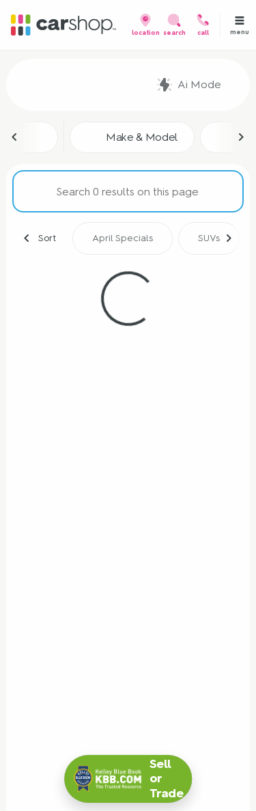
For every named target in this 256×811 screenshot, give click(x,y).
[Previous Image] (15, 137)
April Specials (122, 238)
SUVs (209, 238)
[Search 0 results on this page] (128, 191)
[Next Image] (241, 137)
